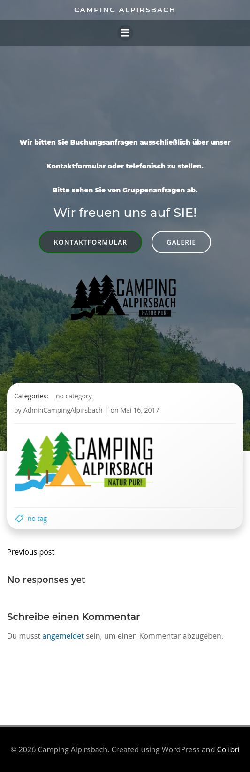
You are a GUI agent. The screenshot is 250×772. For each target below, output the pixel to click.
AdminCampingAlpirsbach (63, 409)
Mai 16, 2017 (140, 409)
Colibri (228, 749)
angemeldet (63, 636)
